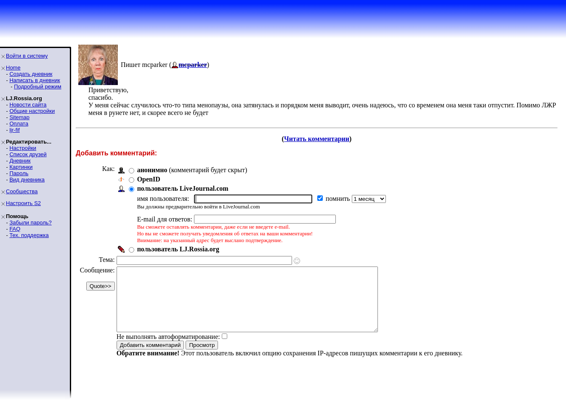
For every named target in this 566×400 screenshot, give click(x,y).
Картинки (20, 167)
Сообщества (22, 191)
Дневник (19, 160)
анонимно (152, 169)
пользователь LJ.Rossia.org (178, 249)
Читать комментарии (316, 138)
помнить (339, 198)
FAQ (14, 229)
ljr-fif (14, 130)
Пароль (18, 173)
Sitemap (19, 117)
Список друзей (27, 154)
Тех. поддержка (28, 235)
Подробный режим (37, 86)
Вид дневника (27, 179)
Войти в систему (27, 56)
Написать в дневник (34, 80)
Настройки (22, 148)
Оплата (18, 123)
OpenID (148, 179)
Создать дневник (30, 74)
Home (13, 67)
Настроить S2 (23, 203)
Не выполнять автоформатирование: (168, 349)
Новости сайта (27, 104)
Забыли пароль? (30, 222)
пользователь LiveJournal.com (183, 188)
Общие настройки (32, 111)
